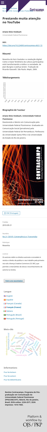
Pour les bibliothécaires (12, 380)
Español (9, 299)
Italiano (9, 311)
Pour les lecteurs (10, 372)
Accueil (5, 8)
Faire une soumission (14, 281)
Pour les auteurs (10, 376)
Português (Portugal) (15, 318)
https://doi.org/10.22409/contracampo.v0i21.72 (22, 45)
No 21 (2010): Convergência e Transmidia (18, 11)
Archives (14, 8)
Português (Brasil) (14, 315)
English (9, 296)
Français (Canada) (14, 303)
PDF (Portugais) (12, 213)
